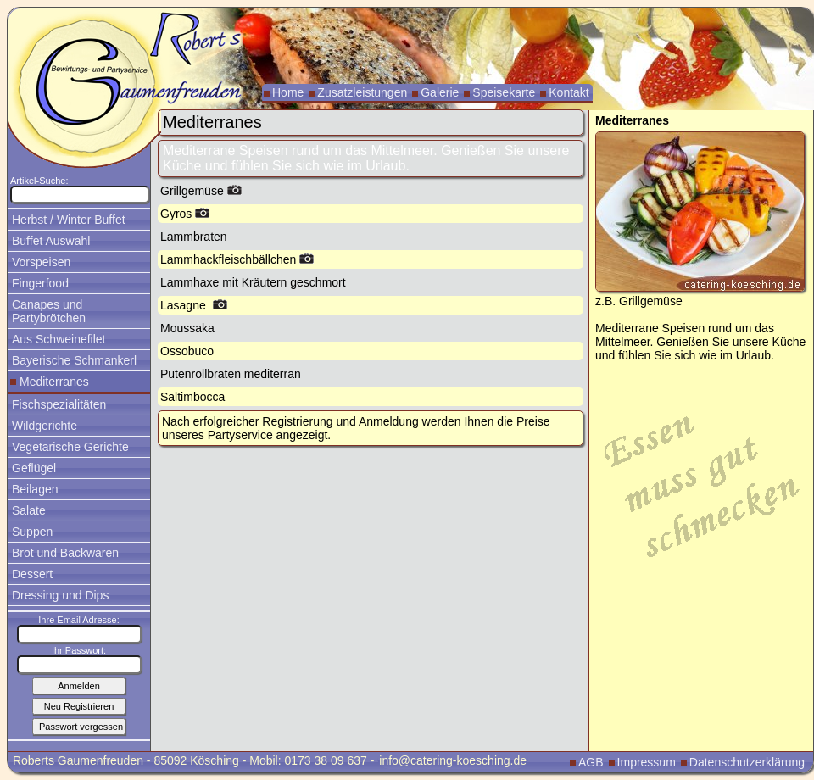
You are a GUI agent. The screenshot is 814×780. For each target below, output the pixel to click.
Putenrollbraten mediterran (230, 374)
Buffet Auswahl (51, 241)
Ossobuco (187, 351)
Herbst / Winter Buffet (68, 219)
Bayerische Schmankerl (74, 360)
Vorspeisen (41, 262)
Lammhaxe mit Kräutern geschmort (253, 282)
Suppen (32, 531)
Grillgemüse (201, 191)
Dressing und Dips (60, 595)
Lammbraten (193, 236)
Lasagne (193, 305)
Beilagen (35, 489)
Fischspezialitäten (59, 404)
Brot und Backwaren (65, 553)
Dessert (32, 574)
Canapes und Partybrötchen (49, 311)
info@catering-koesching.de (453, 760)
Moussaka (187, 328)
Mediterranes (54, 381)
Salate (29, 510)
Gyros (184, 213)
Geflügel (34, 468)
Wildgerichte (44, 425)
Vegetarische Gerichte (70, 447)
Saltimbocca (192, 397)
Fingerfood (40, 283)
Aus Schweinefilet (59, 339)
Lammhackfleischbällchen (237, 259)
